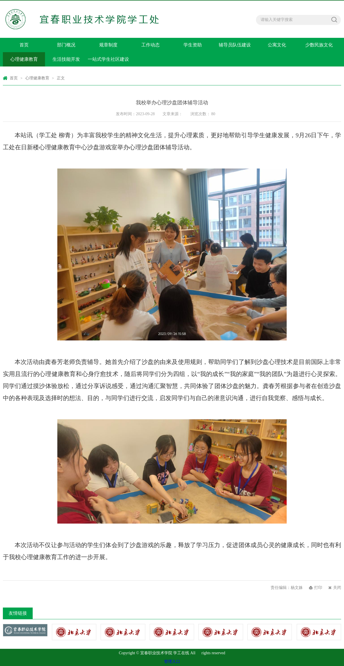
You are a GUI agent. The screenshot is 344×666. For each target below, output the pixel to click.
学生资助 (192, 44)
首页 (24, 44)
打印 (318, 587)
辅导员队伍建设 (235, 44)
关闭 (337, 587)
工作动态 (150, 44)
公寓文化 (277, 44)
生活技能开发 (66, 59)
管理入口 (172, 661)
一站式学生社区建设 (108, 59)
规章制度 (108, 44)
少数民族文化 (319, 44)
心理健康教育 (24, 59)
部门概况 (66, 44)
